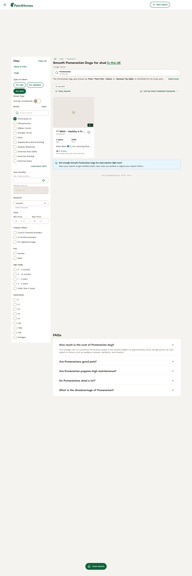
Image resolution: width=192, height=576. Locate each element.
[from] (23, 221)
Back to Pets (20, 67)
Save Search (62, 91)
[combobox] (27, 180)
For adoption (35, 85)
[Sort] (159, 91)
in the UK (114, 63)
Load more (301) (39, 166)
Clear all (42, 61)
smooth (60, 86)
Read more (173, 79)
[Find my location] (43, 180)
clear (44, 106)
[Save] (89, 132)
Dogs (16, 73)
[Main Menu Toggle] (4, 4)
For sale (19, 85)
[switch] (37, 101)
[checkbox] (15, 118)
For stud (20, 91)
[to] (41, 221)
